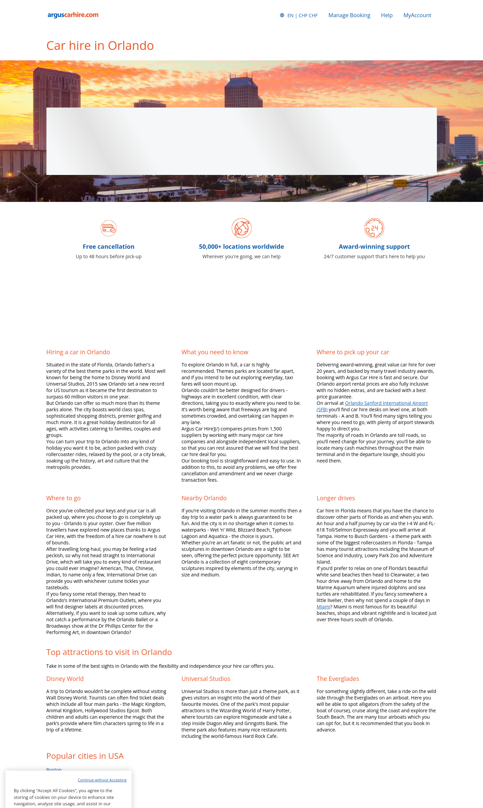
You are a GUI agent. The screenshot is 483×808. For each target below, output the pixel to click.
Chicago (55, 782)
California (56, 776)
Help (387, 15)
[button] (298, 15)
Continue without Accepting (102, 793)
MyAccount (418, 15)
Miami (323, 606)
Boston (54, 770)
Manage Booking (349, 15)
